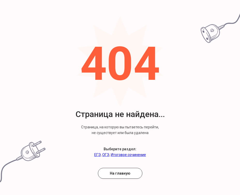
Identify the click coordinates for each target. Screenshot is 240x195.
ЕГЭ (97, 155)
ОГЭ (105, 155)
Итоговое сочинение (128, 155)
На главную (120, 173)
